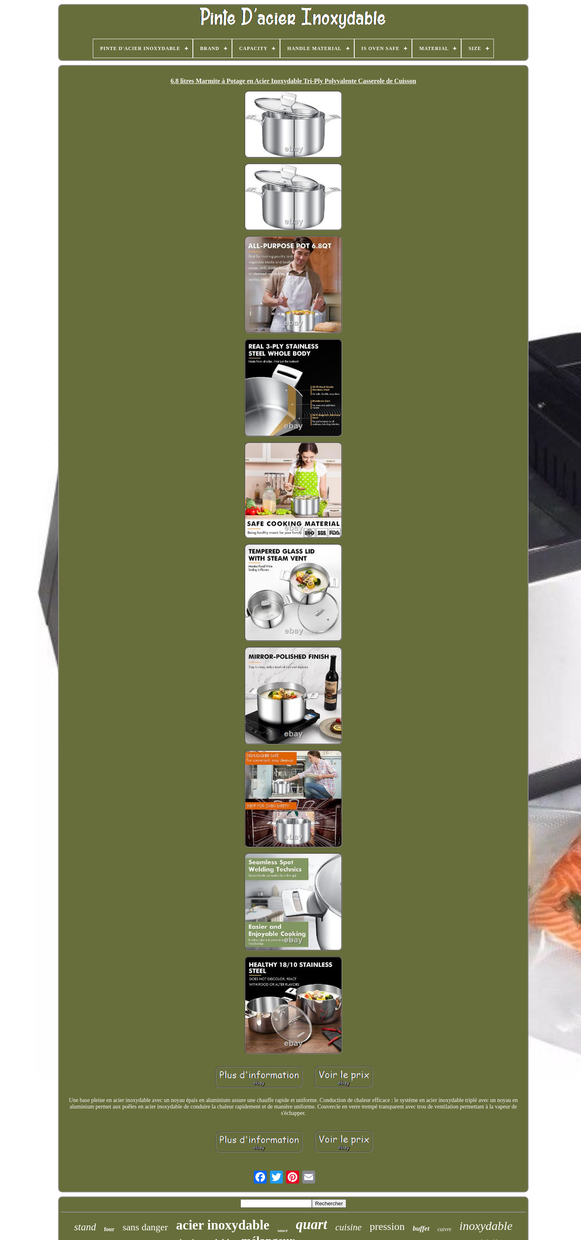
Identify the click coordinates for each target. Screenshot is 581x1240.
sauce (283, 1230)
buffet (421, 1228)
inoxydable (486, 1225)
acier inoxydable (222, 1225)
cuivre (444, 1229)
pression (387, 1226)
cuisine (348, 1227)
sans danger (145, 1227)
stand (85, 1226)
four (109, 1229)
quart (311, 1224)
